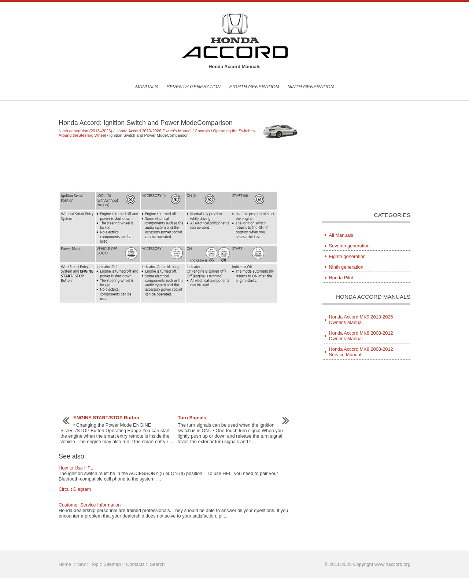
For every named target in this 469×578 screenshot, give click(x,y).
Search (157, 564)
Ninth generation (311, 86)
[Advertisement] (179, 164)
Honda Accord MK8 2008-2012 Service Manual (361, 351)
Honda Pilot (341, 277)
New (81, 564)
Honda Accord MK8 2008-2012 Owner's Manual (361, 335)
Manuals (146, 86)
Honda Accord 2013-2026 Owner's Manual (153, 131)
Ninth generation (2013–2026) (85, 131)
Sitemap (112, 564)
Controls (202, 131)
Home (65, 564)
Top (95, 564)
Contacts (135, 564)
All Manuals (341, 235)
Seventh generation (193, 86)
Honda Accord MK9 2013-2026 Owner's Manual (361, 319)
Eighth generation (254, 86)
